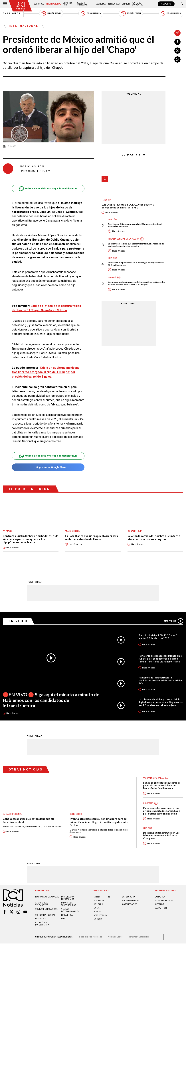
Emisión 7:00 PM (131, 13)
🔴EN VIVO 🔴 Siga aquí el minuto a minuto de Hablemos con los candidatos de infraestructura (51, 700)
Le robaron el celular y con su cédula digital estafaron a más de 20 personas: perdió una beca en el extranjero (160, 702)
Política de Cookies (116, 936)
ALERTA (97, 911)
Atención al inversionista (42, 923)
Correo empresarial (45, 915)
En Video (18, 621)
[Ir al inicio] (20, 5)
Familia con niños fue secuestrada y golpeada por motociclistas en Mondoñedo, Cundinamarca (161, 785)
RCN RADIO (99, 904)
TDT (110, 896)
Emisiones (12, 13)
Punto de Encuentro (137, 4)
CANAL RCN (166, 4)
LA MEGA (98, 919)
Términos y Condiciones (139, 936)
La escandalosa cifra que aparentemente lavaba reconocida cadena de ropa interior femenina (136, 244)
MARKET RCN (161, 908)
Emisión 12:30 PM (91, 13)
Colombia (39, 4)
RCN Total (99, 900)
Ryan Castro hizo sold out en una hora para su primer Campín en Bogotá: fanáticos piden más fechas (99, 822)
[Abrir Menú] (5, 4)
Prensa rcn (40, 918)
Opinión (126, 4)
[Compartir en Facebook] (177, 42)
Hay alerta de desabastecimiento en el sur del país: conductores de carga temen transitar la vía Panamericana (160, 658)
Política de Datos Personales (90, 936)
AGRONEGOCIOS (129, 904)
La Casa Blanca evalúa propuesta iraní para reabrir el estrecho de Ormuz (91, 537)
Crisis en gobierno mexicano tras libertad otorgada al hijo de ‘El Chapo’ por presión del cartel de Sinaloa (46, 372)
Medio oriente (72, 531)
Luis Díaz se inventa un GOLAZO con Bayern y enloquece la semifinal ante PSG (128, 206)
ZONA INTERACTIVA (164, 900)
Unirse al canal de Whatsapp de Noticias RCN (48, 188)
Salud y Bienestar (82, 4)
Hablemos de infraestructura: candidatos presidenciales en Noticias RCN (160, 680)
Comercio (148, 803)
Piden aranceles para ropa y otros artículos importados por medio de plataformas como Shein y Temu (161, 811)
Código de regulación (46, 909)
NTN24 (97, 896)
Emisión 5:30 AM (50, 13)
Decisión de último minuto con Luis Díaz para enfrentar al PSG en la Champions (135, 225)
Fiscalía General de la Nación (123, 239)
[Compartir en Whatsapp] (177, 59)
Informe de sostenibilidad (68, 903)
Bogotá (112, 277)
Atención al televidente (41, 903)
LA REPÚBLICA (128, 896)
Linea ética (67, 915)
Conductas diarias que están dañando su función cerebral (28, 820)
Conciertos (76, 814)
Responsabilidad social (47, 896)
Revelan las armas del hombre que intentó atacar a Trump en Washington (154, 537)
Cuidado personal (12, 814)
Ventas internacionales (69, 910)
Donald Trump (135, 531)
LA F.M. (97, 908)
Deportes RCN (67, 4)
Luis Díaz (106, 200)
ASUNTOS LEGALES (130, 900)
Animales (7, 531)
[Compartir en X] (177, 50)
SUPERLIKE (159, 904)
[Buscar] (181, 4)
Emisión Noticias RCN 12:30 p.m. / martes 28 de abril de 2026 (157, 637)
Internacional (53, 4)
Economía (101, 4)
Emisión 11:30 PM (171, 13)
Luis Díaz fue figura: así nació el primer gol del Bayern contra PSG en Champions (136, 263)
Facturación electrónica (67, 897)
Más (173, 621)
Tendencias (114, 4)
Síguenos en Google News (48, 467)
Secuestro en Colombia (155, 778)
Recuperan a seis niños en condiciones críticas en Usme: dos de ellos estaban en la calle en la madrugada (136, 283)
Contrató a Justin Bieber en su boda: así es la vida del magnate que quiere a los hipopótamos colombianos (30, 539)
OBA (63, 918)
